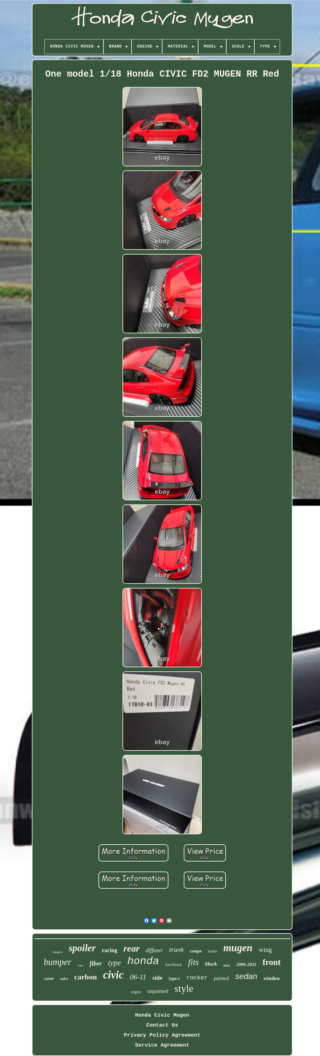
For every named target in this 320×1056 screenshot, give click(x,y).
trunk (176, 949)
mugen (237, 947)
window (271, 978)
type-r (174, 978)
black (211, 964)
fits (193, 962)
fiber (96, 963)
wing (265, 949)
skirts (226, 965)
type (114, 962)
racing (109, 950)
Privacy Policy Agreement (162, 1035)
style (183, 988)
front (271, 962)
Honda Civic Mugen (162, 1015)
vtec (80, 965)
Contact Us (162, 1025)
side (157, 977)
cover (49, 978)
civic (113, 975)
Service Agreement (162, 1045)
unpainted (157, 991)
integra (57, 952)
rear (131, 948)
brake (212, 951)
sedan (246, 976)
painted (221, 978)
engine (136, 992)
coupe (196, 950)
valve (64, 979)
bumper (58, 962)
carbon (85, 977)
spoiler (82, 947)
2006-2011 (246, 964)
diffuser (154, 950)
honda (143, 961)
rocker (197, 977)
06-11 (138, 977)
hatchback (173, 964)
